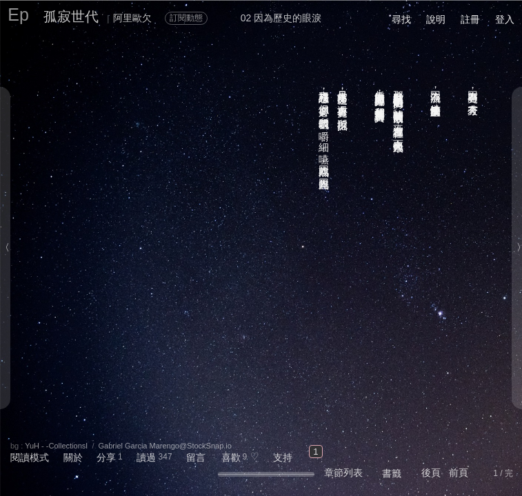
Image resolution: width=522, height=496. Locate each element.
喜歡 (231, 457)
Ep (18, 14)
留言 (195, 457)
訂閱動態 (186, 18)
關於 (73, 457)
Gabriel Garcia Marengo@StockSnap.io (165, 446)
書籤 (391, 473)
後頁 (431, 472)
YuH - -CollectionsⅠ (56, 446)
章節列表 (343, 472)
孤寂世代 (71, 16)
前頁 (458, 472)
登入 (504, 19)
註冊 (470, 19)
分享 (106, 457)
